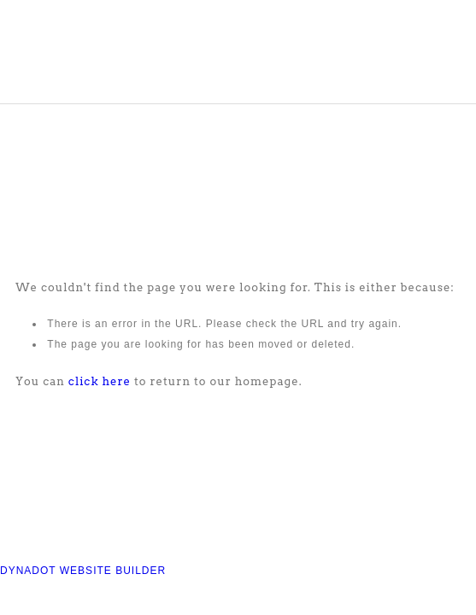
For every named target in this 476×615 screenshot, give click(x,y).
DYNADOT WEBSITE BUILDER (83, 571)
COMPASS (104, 58)
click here (99, 381)
